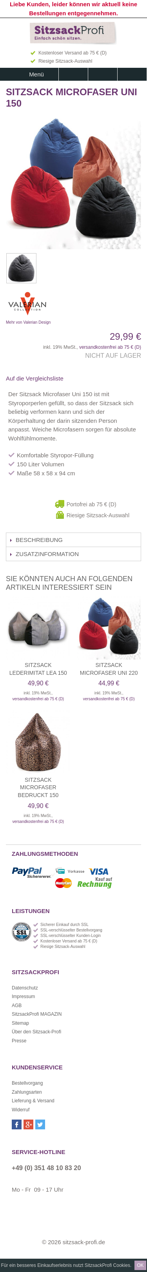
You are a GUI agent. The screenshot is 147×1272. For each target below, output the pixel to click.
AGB (17, 1005)
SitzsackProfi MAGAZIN (37, 1014)
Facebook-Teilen (80, 378)
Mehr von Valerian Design (66, 305)
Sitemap (20, 1023)
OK (140, 1265)
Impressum (23, 996)
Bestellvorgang (27, 1083)
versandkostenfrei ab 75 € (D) (110, 347)
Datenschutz (25, 988)
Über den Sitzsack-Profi (36, 1032)
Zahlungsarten (27, 1092)
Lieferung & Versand (33, 1100)
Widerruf (20, 1110)
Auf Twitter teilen (96, 378)
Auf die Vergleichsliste (35, 378)
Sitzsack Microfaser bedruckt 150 (38, 787)
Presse (19, 1041)
